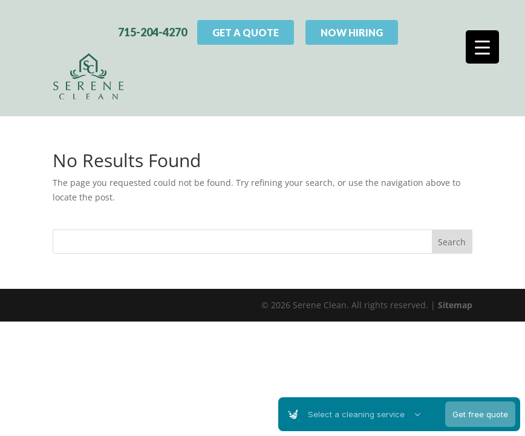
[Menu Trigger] (482, 47)
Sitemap (455, 302)
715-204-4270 (152, 31)
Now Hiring (352, 31)
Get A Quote (245, 31)
